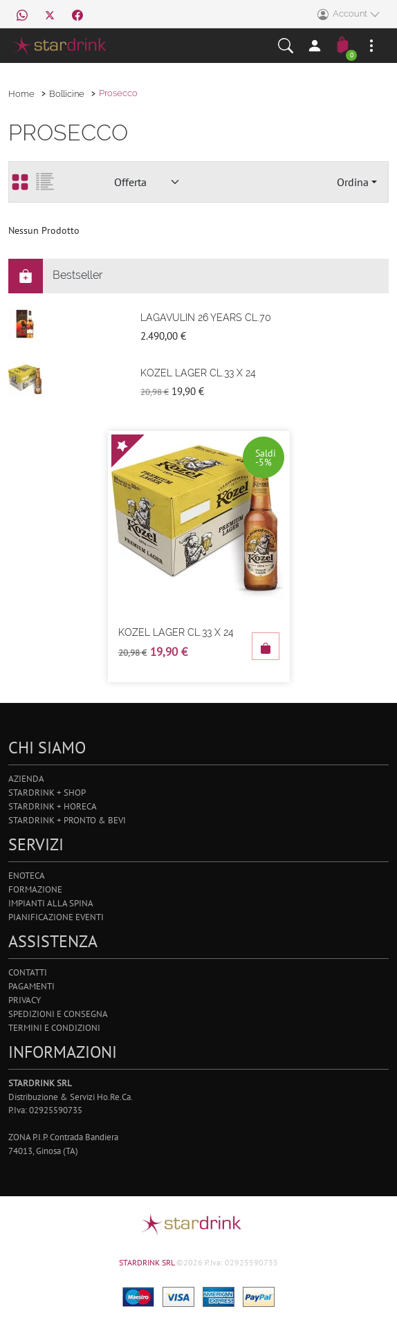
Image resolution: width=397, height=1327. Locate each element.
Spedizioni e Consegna (58, 1014)
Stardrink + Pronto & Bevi (67, 820)
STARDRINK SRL (147, 1262)
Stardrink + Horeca (52, 806)
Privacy (24, 1000)
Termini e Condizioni (54, 1028)
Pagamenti (31, 986)
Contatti (27, 972)
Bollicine (66, 94)
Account (348, 14)
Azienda (26, 779)
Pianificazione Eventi (56, 917)
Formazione (35, 889)
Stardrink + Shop (47, 792)
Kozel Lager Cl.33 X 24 (198, 372)
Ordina (353, 182)
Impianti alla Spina (50, 903)
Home (21, 94)
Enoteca (26, 875)
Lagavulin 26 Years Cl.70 (205, 317)
